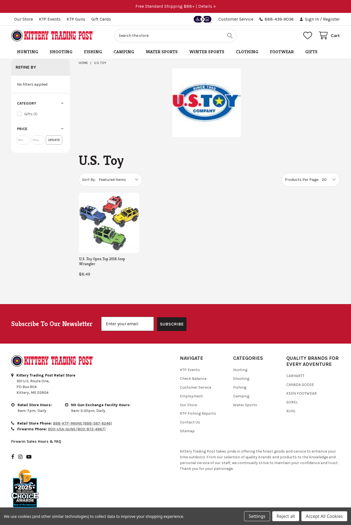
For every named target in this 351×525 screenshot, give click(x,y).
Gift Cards (101, 19)
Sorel (292, 388)
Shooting (61, 52)
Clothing (247, 52)
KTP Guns (76, 19)
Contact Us (190, 408)
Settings (257, 516)
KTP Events (50, 19)
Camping (124, 52)
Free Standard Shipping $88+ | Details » (175, 6)
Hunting (27, 52)
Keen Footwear (301, 379)
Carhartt (295, 361)
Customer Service (235, 19)
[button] (40, 103)
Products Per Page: (302, 179)
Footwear (282, 52)
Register (331, 19)
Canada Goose (300, 370)
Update (54, 140)
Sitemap (187, 416)
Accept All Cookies (324, 516)
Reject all (286, 516)
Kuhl (291, 396)
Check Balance (193, 364)
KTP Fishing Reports (198, 399)
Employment (191, 382)
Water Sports (162, 52)
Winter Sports (206, 52)
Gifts (311, 52)
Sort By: (89, 179)
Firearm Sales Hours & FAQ (36, 427)
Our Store (23, 19)
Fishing (93, 52)
